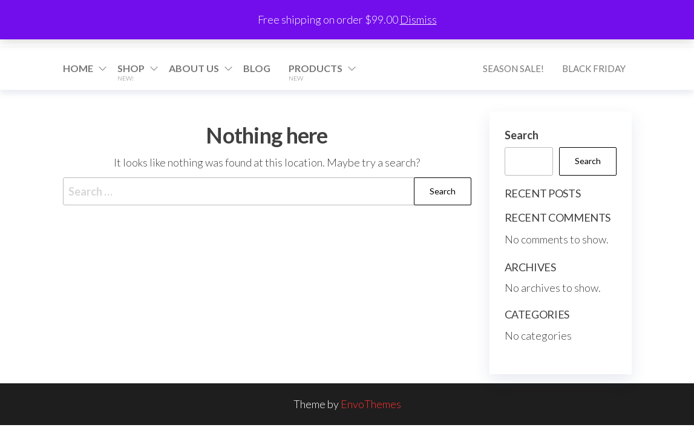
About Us (194, 68)
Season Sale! (513, 68)
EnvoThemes (371, 404)
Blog (256, 68)
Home (78, 68)
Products (315, 72)
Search (522, 135)
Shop (131, 72)
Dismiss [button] (418, 19)
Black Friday (594, 68)
